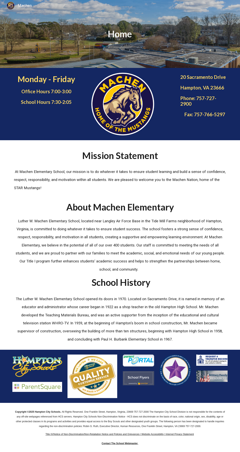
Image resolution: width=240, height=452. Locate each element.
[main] (120, 34)
